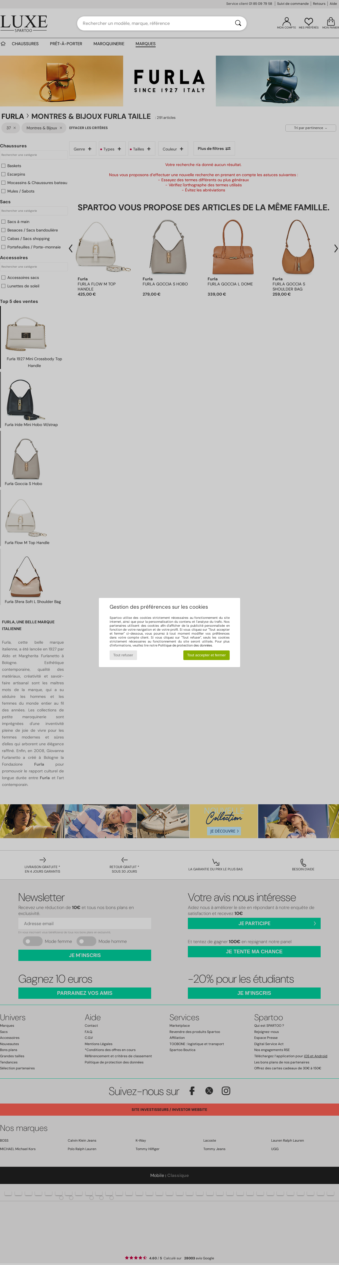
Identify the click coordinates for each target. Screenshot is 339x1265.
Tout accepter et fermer (206, 655)
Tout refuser (123, 655)
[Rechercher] (238, 23)
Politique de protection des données (185, 645)
